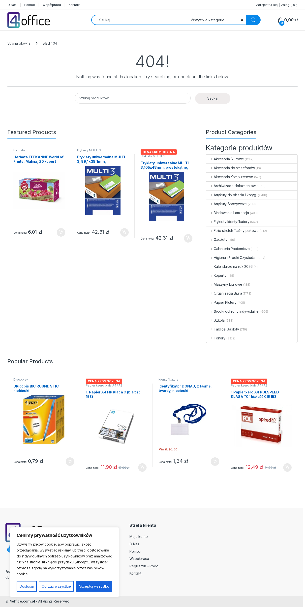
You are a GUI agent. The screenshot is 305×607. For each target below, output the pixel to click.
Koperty (216, 275)
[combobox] (139, 20)
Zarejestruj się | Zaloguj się (277, 5)
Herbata (19, 150)
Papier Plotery (221, 302)
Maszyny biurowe (224, 284)
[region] (64, 562)
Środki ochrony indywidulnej (232, 311)
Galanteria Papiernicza (228, 249)
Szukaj (212, 98)
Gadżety (216, 239)
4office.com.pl (22, 601)
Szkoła (215, 320)
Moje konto (138, 536)
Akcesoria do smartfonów (230, 168)
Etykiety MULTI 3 (89, 150)
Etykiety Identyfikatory (227, 222)
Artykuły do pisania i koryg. (231, 195)
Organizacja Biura (224, 293)
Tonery (215, 338)
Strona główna (18, 43)
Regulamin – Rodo (143, 566)
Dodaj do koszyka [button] (61, 232)
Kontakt (74, 5)
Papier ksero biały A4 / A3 (104, 385)
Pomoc (29, 5)
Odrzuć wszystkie (56, 586)
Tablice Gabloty (222, 329)
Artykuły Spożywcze (226, 204)
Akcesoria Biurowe (225, 159)
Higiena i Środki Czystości (230, 257)
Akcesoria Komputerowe (229, 177)
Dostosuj (27, 586)
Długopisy (20, 379)
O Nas (12, 5)
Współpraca (51, 5)
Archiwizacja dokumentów (231, 186)
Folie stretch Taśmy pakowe (232, 230)
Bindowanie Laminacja (227, 213)
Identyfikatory (168, 379)
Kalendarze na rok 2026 (229, 266)
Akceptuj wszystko (94, 586)
